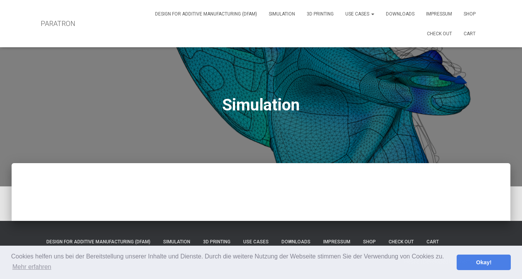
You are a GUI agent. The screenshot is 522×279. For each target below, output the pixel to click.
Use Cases (359, 14)
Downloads (400, 14)
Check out (439, 33)
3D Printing (320, 14)
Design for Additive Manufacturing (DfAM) (206, 14)
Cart (470, 33)
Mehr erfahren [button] (31, 267)
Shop (470, 14)
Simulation (282, 14)
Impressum (439, 14)
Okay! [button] (483, 262)
